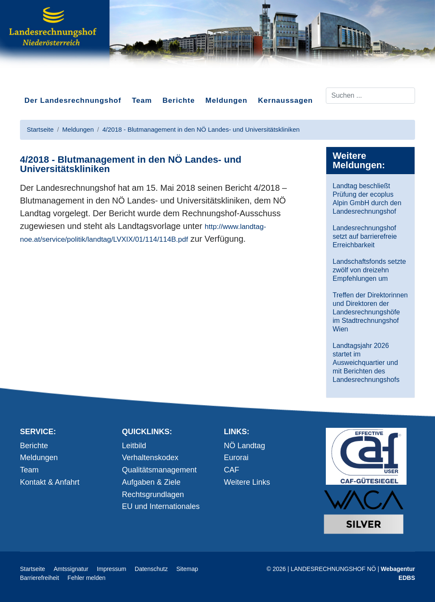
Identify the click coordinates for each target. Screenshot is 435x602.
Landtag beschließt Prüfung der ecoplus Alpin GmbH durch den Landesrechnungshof (367, 198)
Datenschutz (151, 568)
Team (142, 100)
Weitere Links (247, 482)
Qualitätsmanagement (159, 470)
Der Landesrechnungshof (73, 100)
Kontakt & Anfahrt (49, 482)
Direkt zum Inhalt (52, 80)
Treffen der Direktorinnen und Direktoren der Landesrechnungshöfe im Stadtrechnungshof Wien (370, 312)
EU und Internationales (161, 506)
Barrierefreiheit (39, 577)
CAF (231, 470)
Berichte (179, 100)
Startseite (32, 568)
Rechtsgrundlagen (153, 494)
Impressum (111, 568)
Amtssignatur (71, 568)
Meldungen (227, 100)
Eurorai (236, 457)
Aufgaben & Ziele (151, 482)
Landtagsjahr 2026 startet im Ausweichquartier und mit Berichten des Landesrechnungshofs (366, 362)
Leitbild (134, 445)
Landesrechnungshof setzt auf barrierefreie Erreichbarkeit (365, 236)
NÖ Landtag (244, 445)
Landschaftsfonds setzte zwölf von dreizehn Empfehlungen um (369, 270)
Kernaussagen (285, 100)
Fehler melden (87, 577)
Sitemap (187, 568)
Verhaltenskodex (150, 457)
